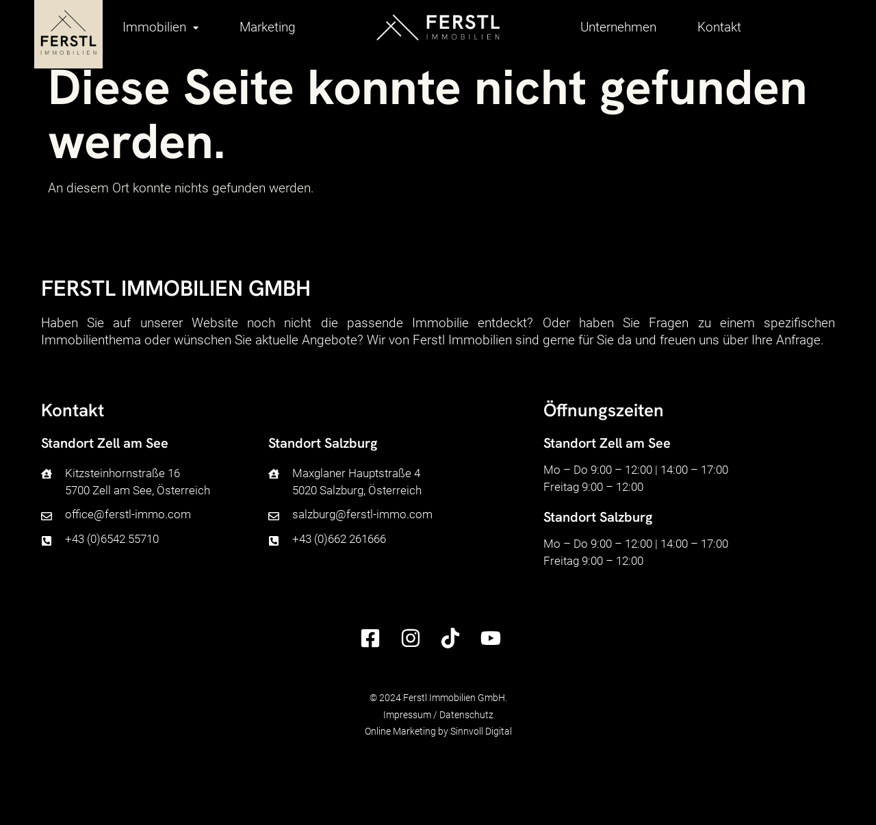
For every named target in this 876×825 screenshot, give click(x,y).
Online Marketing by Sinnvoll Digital (438, 731)
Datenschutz (466, 714)
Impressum (407, 714)
